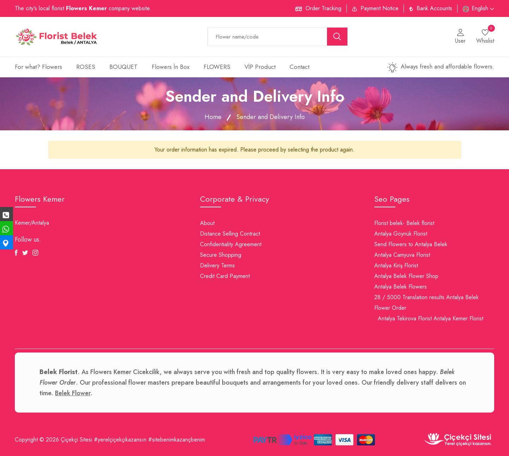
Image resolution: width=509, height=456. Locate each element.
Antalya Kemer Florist (458, 318)
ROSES (85, 67)
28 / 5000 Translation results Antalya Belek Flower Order (426, 302)
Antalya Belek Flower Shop (406, 276)
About (207, 223)
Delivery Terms (217, 265)
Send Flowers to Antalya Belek (410, 244)
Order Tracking (323, 8)
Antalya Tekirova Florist (405, 318)
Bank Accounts (434, 8)
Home (213, 117)
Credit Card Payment (225, 276)
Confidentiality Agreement (230, 244)
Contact (299, 67)
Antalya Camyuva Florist (402, 255)
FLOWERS (217, 67)
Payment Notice (379, 8)
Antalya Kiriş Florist (396, 265)
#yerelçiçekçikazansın (120, 440)
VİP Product (259, 67)
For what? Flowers (38, 67)
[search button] (337, 37)
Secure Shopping (220, 255)
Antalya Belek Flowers (400, 287)
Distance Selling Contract (230, 234)
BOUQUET (123, 67)
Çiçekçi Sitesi (76, 440)
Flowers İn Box (170, 67)
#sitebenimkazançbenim (176, 440)
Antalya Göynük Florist (400, 234)
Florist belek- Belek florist (404, 223)
